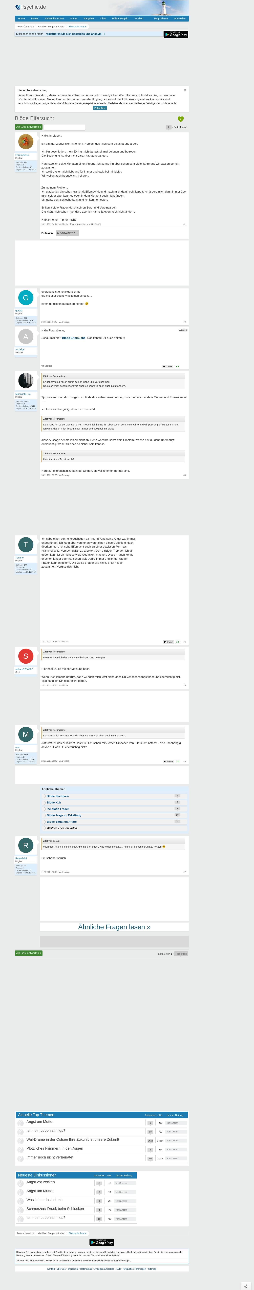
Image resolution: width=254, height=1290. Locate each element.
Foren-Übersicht (25, 1233)
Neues (34, 18)
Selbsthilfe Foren (54, 18)
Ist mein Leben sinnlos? (46, 1130)
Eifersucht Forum (78, 1233)
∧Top (246, 1286)
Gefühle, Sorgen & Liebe (51, 1233)
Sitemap (152, 1269)
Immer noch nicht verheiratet (50, 1157)
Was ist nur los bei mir (45, 1200)
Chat (103, 18)
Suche (73, 18)
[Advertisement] (114, 899)
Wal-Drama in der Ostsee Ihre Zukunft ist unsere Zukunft (73, 1139)
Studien (139, 18)
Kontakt (51, 1269)
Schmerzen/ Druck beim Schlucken (55, 1209)
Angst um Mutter (40, 1121)
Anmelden (180, 18)
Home (21, 18)
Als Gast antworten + (28, 126)
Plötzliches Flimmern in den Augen (55, 1148)
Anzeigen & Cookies (104, 1269)
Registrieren (161, 18)
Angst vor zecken (41, 1182)
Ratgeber (89, 18)
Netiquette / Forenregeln (134, 1269)
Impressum (73, 1269)
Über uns (61, 1269)
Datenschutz (86, 1269)
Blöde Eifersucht (34, 118)
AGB (118, 1269)
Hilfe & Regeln (120, 18)
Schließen (99, 108)
